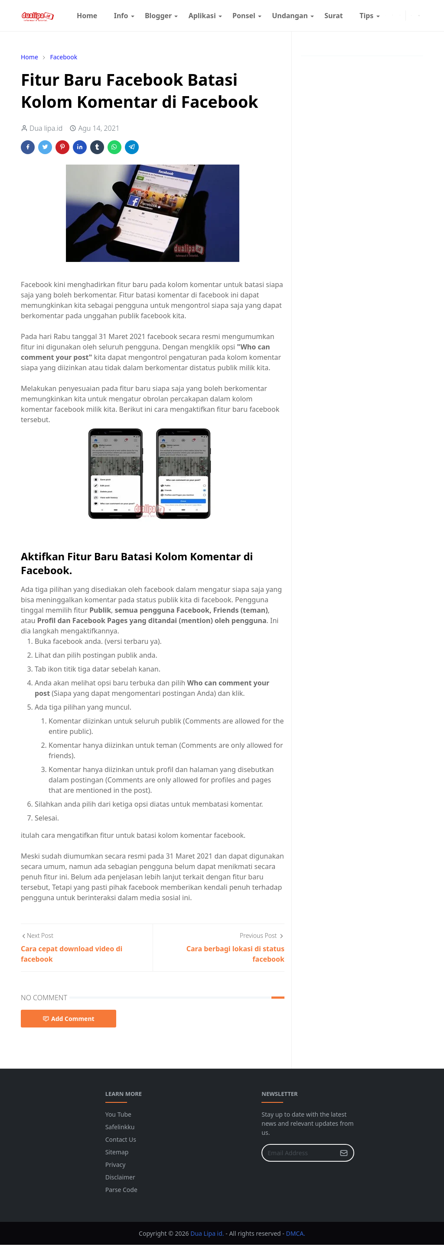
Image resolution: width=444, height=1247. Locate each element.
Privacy (115, 1164)
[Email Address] (298, 1153)
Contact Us (120, 1139)
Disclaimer (120, 1177)
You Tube (118, 1114)
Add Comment (68, 1018)
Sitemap (117, 1152)
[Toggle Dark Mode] (411, 15)
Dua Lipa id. (207, 1233)
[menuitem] (87, 15)
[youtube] (400, 15)
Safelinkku (120, 1127)
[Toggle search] (419, 15)
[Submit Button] (343, 1153)
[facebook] (385, 15)
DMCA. (295, 1233)
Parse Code (121, 1190)
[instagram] (392, 15)
